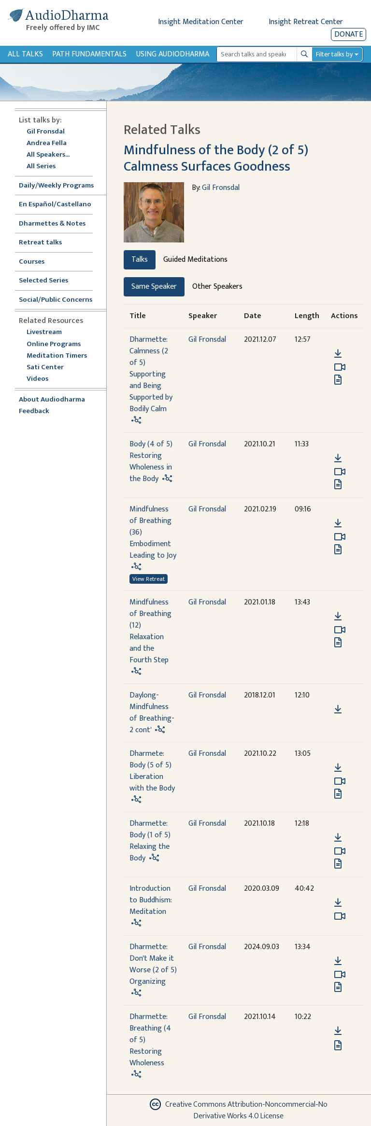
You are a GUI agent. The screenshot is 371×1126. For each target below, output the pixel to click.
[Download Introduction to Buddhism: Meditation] (338, 903)
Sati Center (45, 367)
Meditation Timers (57, 356)
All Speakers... (48, 155)
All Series (41, 166)
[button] (337, 340)
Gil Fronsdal (46, 131)
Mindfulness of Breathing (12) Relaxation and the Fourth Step (150, 631)
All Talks (25, 54)
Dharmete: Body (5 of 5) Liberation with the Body (152, 771)
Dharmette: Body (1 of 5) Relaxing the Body (150, 841)
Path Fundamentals (89, 54)
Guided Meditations (195, 259)
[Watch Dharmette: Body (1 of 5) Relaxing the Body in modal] (340, 851)
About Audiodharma (52, 399)
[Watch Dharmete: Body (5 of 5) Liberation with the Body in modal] (340, 781)
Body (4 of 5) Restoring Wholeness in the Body (150, 461)
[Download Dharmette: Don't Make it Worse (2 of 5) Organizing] (338, 961)
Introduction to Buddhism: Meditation (150, 900)
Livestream (44, 332)
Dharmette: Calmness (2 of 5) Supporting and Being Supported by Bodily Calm (150, 374)
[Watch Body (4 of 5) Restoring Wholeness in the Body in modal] (340, 472)
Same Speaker (154, 286)
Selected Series (49, 280)
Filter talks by (334, 54)
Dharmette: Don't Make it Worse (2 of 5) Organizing (153, 964)
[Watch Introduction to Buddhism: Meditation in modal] (340, 916)
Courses (31, 262)
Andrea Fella (47, 143)
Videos (42, 379)
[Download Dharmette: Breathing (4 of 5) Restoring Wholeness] (338, 1031)
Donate (348, 34)
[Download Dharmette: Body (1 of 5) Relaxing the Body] (338, 838)
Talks (139, 259)
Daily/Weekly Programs (61, 185)
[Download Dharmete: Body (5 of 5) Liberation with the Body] (338, 768)
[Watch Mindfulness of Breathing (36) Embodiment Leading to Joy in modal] (340, 537)
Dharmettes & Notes (52, 223)
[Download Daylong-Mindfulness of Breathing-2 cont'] (338, 709)
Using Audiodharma (172, 54)
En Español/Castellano (55, 204)
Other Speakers (217, 286)
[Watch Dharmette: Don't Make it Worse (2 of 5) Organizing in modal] (340, 974)
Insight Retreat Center (306, 21)
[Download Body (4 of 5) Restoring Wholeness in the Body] (338, 458)
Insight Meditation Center (200, 21)
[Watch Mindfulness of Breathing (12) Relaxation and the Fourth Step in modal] (340, 630)
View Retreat (148, 579)
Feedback (34, 411)
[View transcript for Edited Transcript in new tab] (338, 379)
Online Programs (54, 344)
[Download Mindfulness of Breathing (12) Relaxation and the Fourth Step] (338, 616)
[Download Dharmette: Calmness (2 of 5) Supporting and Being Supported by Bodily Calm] (338, 354)
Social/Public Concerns (55, 300)
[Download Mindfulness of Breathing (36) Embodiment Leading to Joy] (338, 523)
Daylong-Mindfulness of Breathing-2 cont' (151, 713)
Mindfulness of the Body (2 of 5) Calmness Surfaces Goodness (216, 158)
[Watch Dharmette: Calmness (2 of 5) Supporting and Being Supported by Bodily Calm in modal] (340, 367)
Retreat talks (40, 242)
